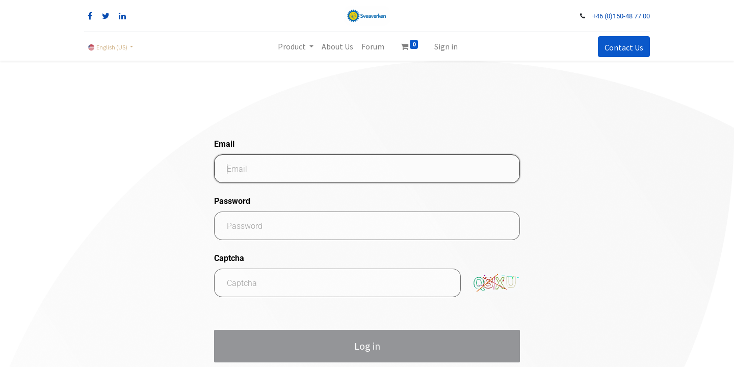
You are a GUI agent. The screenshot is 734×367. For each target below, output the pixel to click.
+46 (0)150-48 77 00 (621, 16)
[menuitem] (337, 46)
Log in (367, 345)
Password (232, 201)
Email (224, 144)
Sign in (446, 46)
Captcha (229, 258)
